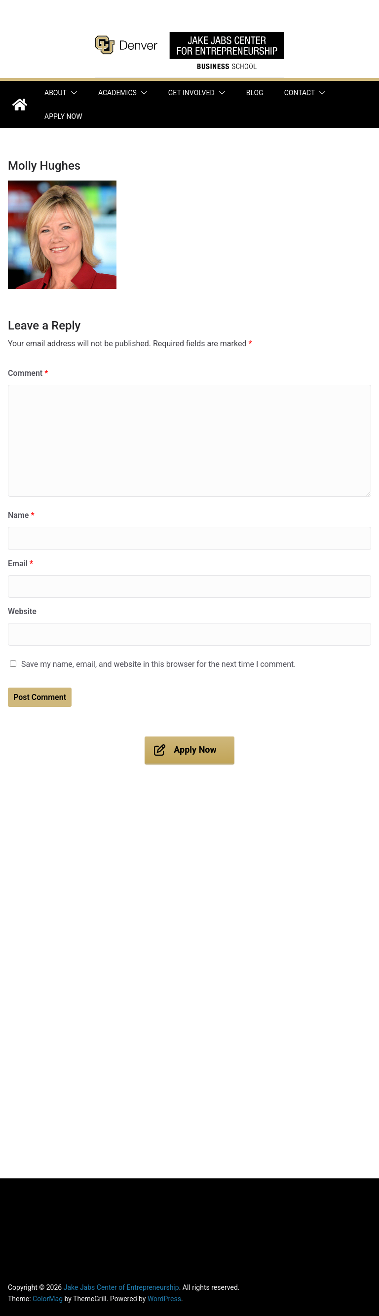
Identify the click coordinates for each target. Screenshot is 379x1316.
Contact (299, 93)
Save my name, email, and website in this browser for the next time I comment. (158, 664)
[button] (72, 93)
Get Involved (191, 93)
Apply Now (63, 116)
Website (22, 611)
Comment (28, 373)
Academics (117, 93)
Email (20, 563)
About (55, 93)
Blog (255, 93)
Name (21, 515)
